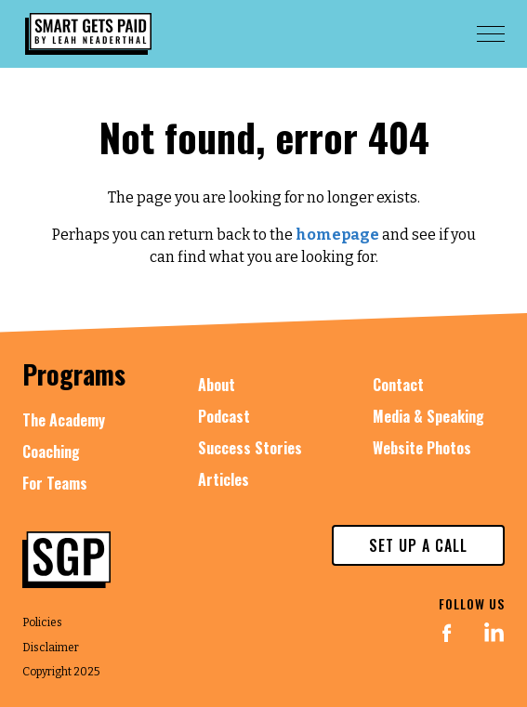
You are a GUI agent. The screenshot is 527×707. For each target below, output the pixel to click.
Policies (42, 622)
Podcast (224, 416)
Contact (398, 384)
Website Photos (422, 448)
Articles (223, 479)
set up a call (418, 545)
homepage (337, 234)
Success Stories (250, 448)
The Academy (63, 420)
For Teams (54, 483)
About (216, 384)
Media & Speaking (428, 416)
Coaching (51, 451)
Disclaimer (50, 647)
